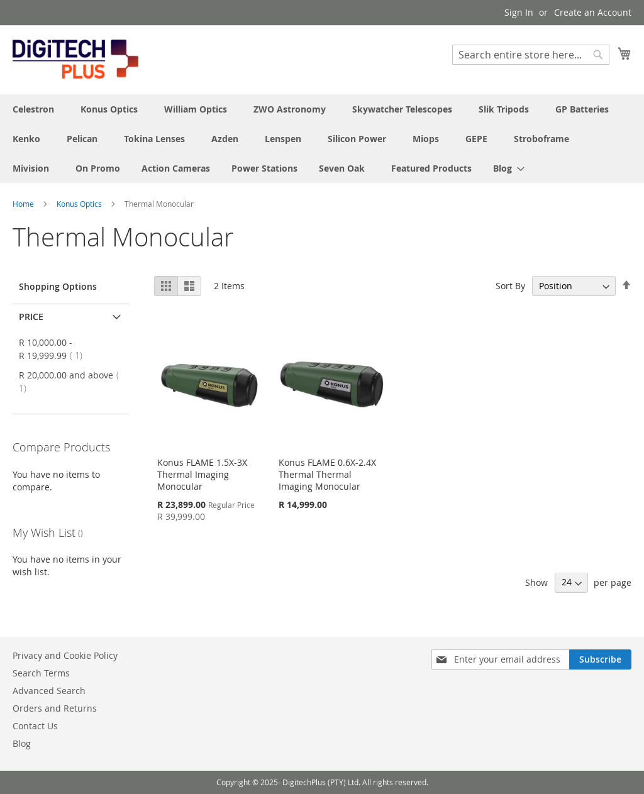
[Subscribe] (600, 659)
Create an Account (592, 12)
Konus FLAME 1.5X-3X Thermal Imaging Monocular (202, 474)
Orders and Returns (55, 708)
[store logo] (75, 59)
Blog (22, 743)
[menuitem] (505, 168)
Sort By (510, 286)
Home (24, 204)
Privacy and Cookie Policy (65, 655)
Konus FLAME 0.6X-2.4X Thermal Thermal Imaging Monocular (327, 474)
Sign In (518, 12)
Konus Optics (80, 204)
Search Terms (41, 673)
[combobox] (530, 55)
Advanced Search (49, 691)
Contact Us (35, 726)
